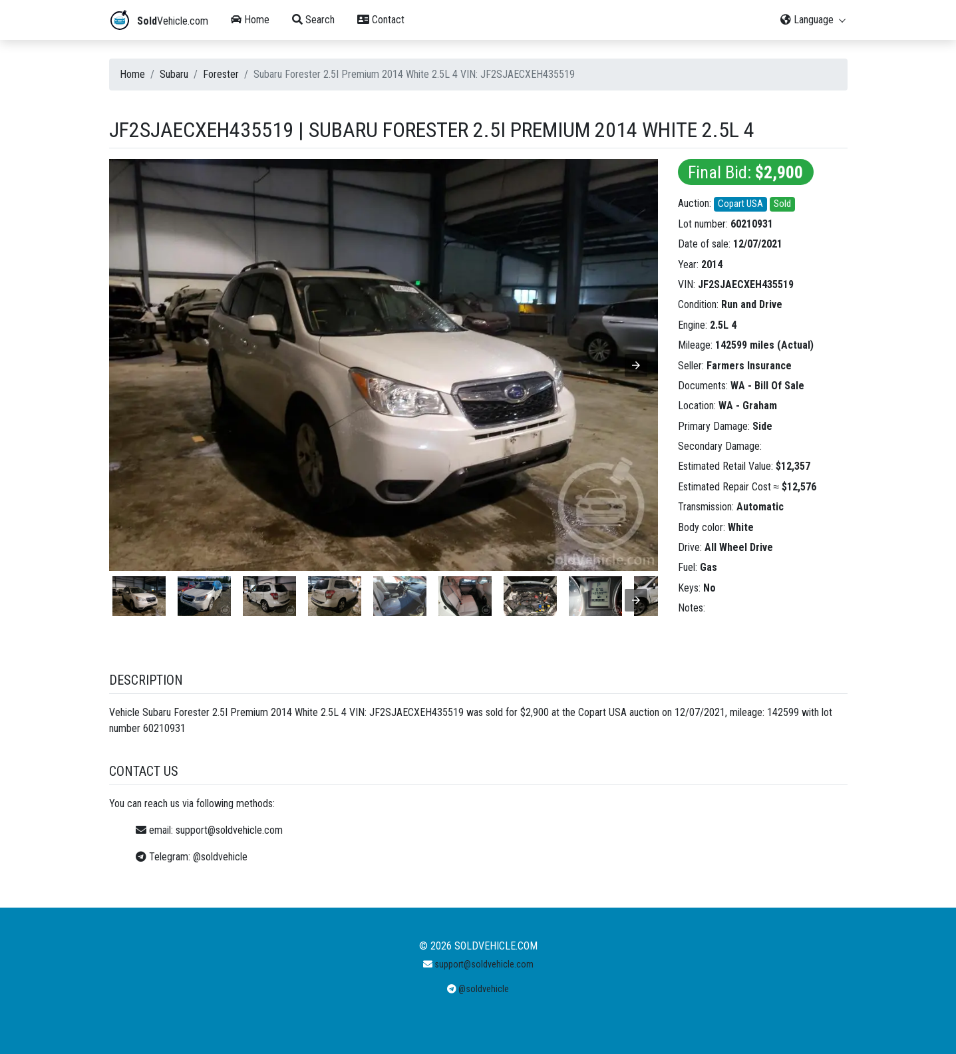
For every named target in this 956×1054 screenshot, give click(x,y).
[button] (636, 365)
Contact (380, 19)
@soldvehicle (220, 856)
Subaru (174, 74)
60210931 (751, 224)
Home (250, 19)
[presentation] (636, 600)
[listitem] (139, 596)
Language (813, 20)
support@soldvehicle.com (229, 830)
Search (313, 19)
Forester (221, 74)
